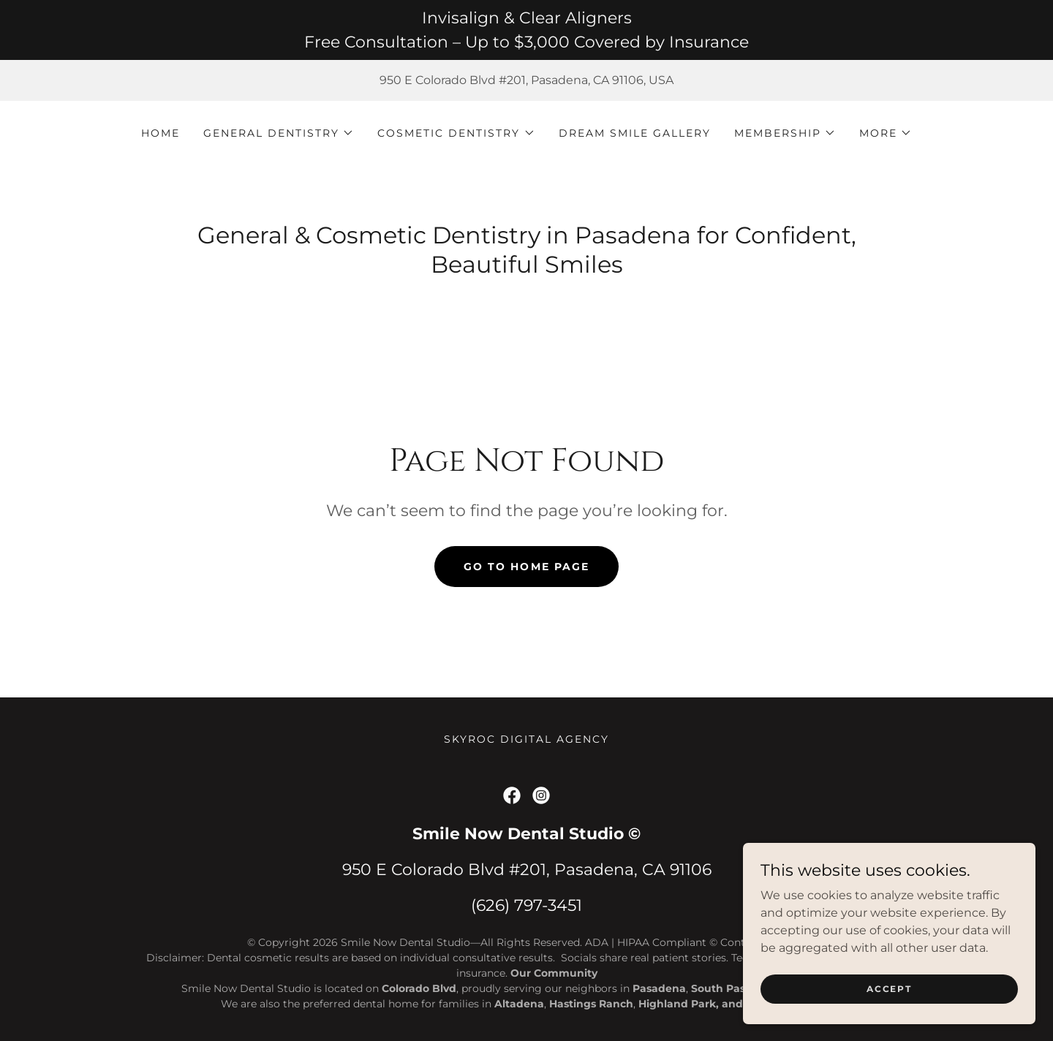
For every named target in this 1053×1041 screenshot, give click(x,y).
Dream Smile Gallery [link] (635, 133)
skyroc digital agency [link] (526, 739)
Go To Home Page (526, 566)
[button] (278, 133)
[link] (511, 795)
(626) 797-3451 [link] (526, 905)
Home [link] (160, 133)
